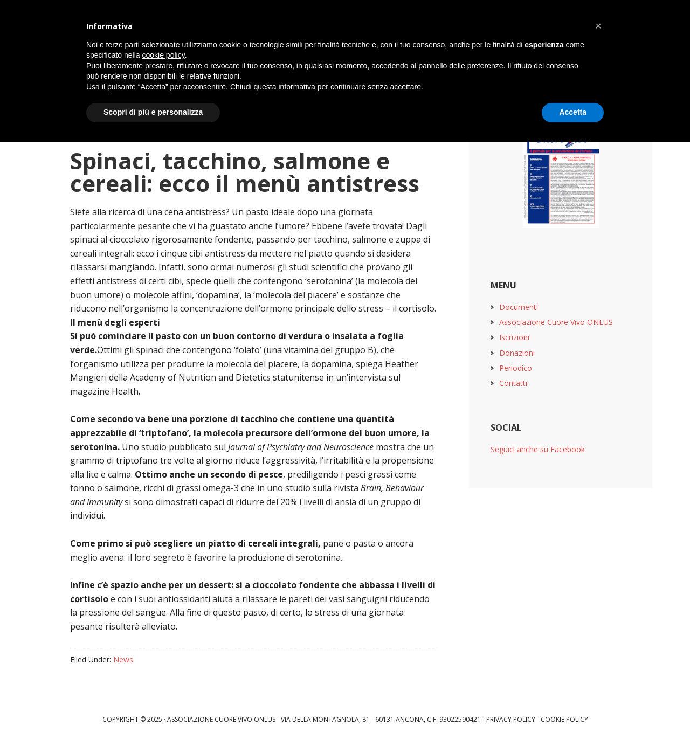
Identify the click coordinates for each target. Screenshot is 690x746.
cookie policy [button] (163, 55)
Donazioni (517, 353)
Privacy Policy (510, 719)
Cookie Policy (564, 719)
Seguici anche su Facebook (538, 449)
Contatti (513, 383)
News (123, 659)
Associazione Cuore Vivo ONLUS (556, 322)
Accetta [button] (572, 112)
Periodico (515, 368)
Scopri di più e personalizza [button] (153, 112)
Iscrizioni (514, 337)
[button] (598, 25)
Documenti (518, 307)
